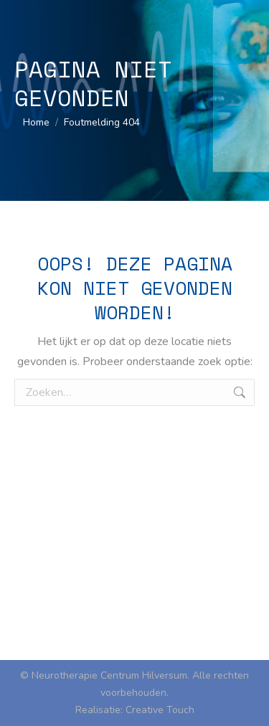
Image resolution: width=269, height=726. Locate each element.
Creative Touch (160, 710)
